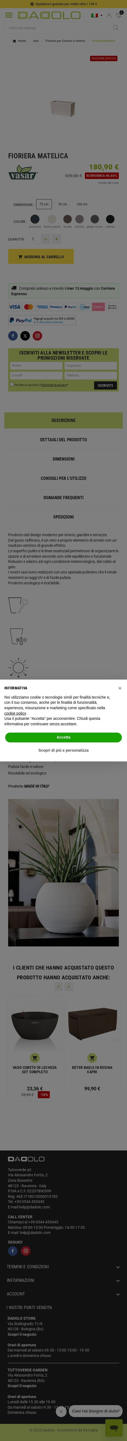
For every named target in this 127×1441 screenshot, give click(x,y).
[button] (120, 688)
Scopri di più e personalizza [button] (63, 750)
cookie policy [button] (15, 713)
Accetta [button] (63, 737)
